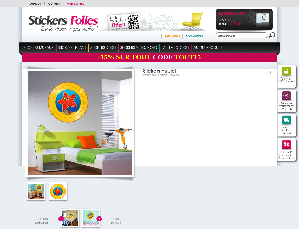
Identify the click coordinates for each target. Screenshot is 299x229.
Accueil (35, 3)
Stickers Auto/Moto (138, 47)
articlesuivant (116, 219)
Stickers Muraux (39, 47)
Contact (54, 3)
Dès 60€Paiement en (287, 155)
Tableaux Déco (175, 47)
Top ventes (172, 36)
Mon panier (231, 14)
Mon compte (75, 3)
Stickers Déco (103, 47)
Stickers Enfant (72, 47)
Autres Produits (207, 47)
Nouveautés (194, 36)
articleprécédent (43, 219)
